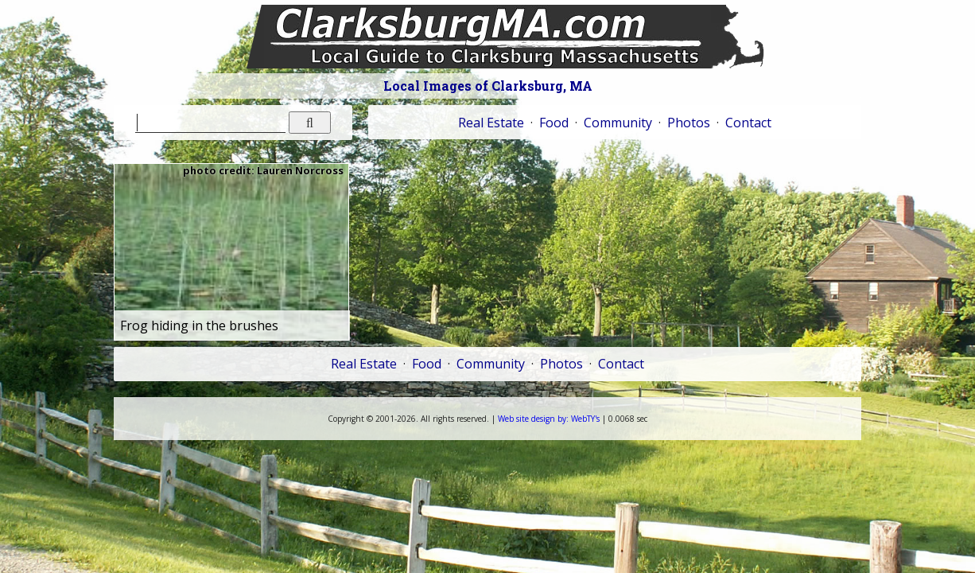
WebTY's (549, 418)
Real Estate (491, 122)
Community (618, 122)
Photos (688, 122)
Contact (748, 122)
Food (554, 122)
